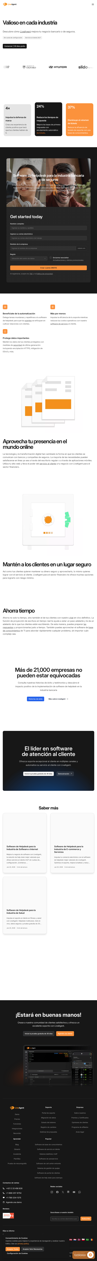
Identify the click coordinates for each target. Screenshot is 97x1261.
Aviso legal (80, 1132)
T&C (31, 274)
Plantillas (17, 1159)
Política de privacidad (44, 274)
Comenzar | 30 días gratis (14, 46)
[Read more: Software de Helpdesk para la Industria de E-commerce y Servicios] (72, 843)
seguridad (17, 345)
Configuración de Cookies (17, 1253)
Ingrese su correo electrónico (21, 234)
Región (12, 254)
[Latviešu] (70, 1240)
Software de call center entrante (48, 1163)
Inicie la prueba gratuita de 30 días (38, 774)
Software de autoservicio (48, 1159)
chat (71, 618)
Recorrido (17, 1133)
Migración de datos (48, 1118)
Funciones (17, 1124)
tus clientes (14, 130)
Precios (17, 1119)
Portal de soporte (48, 1113)
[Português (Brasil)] (87, 1240)
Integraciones (17, 1129)
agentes (28, 320)
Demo (17, 1114)
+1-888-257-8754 (13, 1193)
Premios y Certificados (79, 1118)
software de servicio (59, 324)
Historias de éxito (36, 699)
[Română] (91, 1240)
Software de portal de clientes (48, 1173)
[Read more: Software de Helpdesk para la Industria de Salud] (25, 905)
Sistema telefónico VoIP (48, 1154)
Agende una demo (65, 1034)
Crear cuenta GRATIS (48, 268)
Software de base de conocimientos (48, 1144)
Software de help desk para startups (48, 1178)
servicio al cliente (48, 463)
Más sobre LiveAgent (58, 699)
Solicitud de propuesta (48, 1132)
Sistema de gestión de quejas (48, 1168)
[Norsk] (79, 1240)
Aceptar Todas (12, 1249)
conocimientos (81, 133)
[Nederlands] (75, 1240)
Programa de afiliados (80, 1127)
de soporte (78, 130)
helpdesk (42, 185)
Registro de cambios (48, 1127)
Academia (17, 1154)
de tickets (41, 133)
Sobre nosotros (80, 1113)
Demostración (65, 774)
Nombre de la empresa (19, 244)
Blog (17, 1144)
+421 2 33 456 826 (14, 1188)
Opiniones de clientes (80, 1122)
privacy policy (23, 1244)
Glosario (17, 1149)
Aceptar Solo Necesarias (32, 1249)
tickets (74, 123)
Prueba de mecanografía (17, 1163)
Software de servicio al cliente (48, 1149)
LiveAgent (25, 31)
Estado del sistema (48, 1122)
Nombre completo (17, 224)
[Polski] (83, 1240)
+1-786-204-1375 (13, 1197)
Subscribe (86, 1219)
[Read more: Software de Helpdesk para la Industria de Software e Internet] (25, 843)
